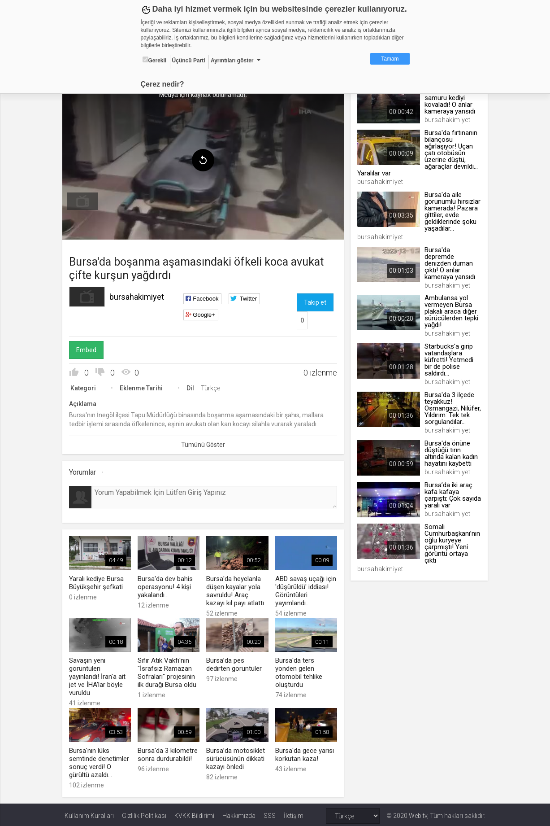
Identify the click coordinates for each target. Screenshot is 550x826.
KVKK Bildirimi (194, 813)
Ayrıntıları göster (232, 60)
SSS (270, 813)
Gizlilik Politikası (144, 813)
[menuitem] (84, 200)
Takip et (315, 301)
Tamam (389, 59)
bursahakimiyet (139, 295)
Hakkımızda (239, 813)
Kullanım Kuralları (89, 813)
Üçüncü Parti (188, 60)
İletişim (293, 813)
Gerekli (155, 60)
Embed (88, 348)
